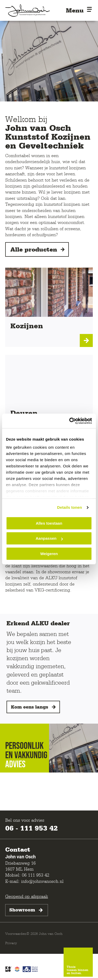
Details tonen (69, 507)
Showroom (26, 910)
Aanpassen (49, 538)
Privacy (11, 943)
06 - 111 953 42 (31, 827)
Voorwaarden (15, 933)
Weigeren (49, 553)
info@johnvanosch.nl (42, 881)
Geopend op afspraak (26, 896)
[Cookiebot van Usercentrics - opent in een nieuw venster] (70, 420)
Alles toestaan (49, 523)
